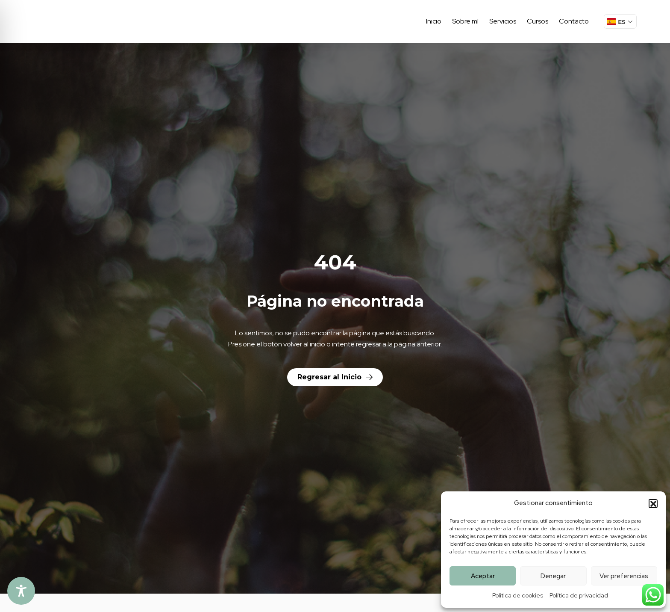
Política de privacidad (579, 595)
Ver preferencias (623, 576)
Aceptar (483, 576)
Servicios (502, 21)
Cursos (537, 21)
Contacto (574, 21)
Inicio (433, 21)
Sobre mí (465, 21)
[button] (653, 503)
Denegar (553, 576)
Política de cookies (517, 595)
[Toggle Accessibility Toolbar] (21, 591)
